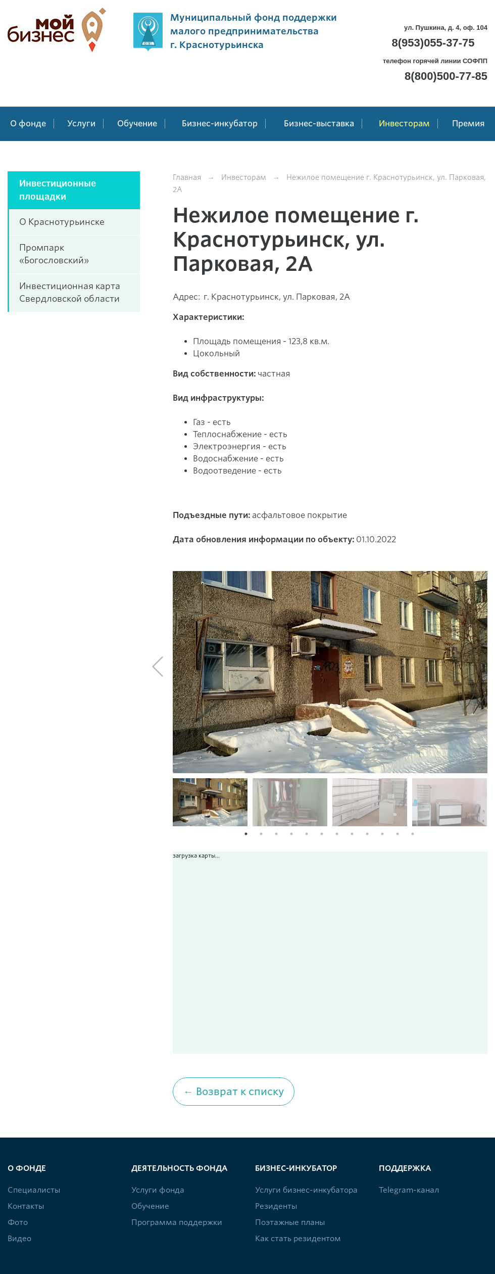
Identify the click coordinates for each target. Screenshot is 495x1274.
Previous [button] (157, 666)
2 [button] (261, 834)
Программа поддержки (176, 1222)
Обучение (150, 1206)
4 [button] (291, 834)
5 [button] (307, 834)
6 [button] (322, 834)
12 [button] (413, 834)
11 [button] (397, 834)
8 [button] (352, 834)
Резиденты (276, 1206)
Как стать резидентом (298, 1238)
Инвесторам (243, 177)
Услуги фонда (157, 1190)
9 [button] (367, 834)
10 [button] (382, 834)
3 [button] (276, 834)
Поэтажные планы (290, 1222)
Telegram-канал (409, 1190)
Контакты (26, 1206)
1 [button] (246, 834)
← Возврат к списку (233, 1092)
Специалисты (34, 1190)
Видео (19, 1238)
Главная (187, 177)
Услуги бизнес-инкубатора (306, 1190)
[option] (330, 672)
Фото (18, 1222)
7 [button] (337, 834)
